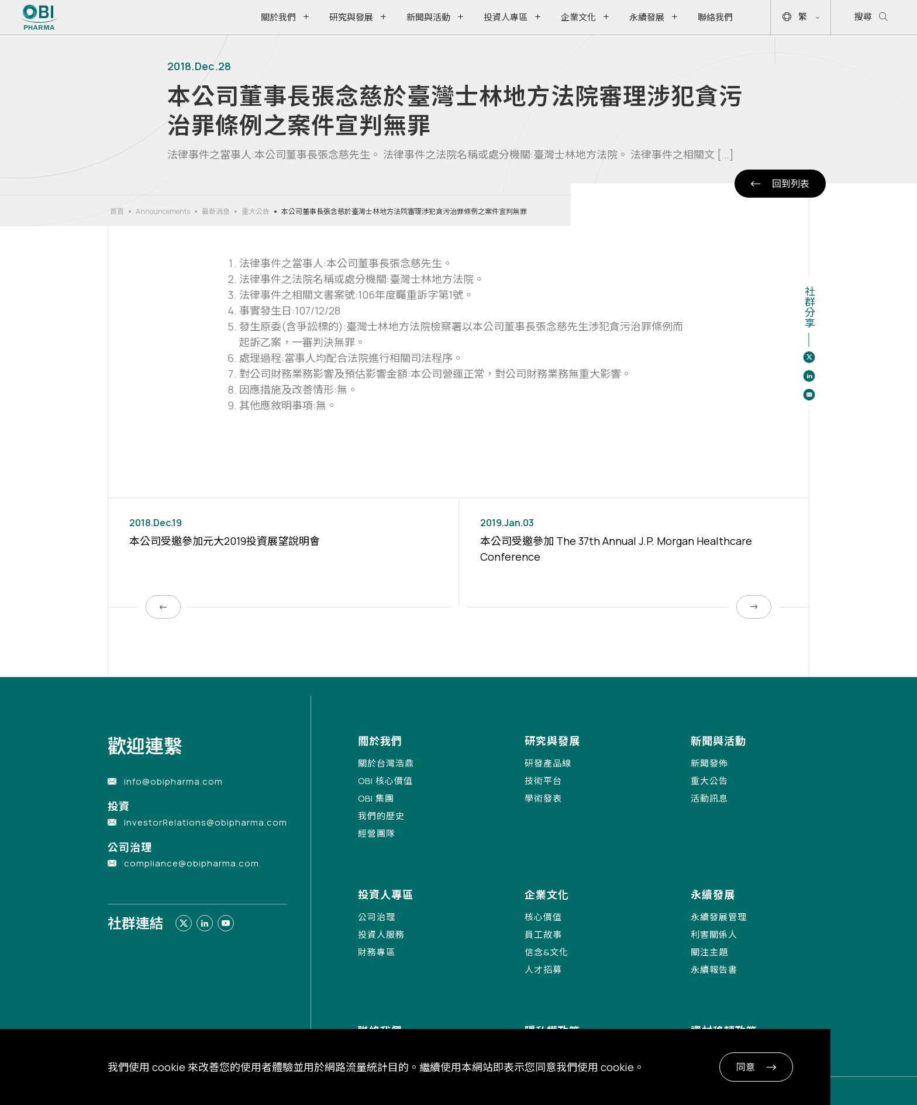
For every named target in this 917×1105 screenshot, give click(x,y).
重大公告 (256, 211)
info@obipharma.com (173, 781)
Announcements (163, 211)
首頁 (117, 211)
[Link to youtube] (226, 923)
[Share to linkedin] (809, 376)
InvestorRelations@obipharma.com (205, 822)
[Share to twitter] (809, 357)
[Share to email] (809, 394)
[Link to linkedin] (204, 923)
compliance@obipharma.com (191, 863)
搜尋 (871, 17)
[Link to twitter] (183, 923)
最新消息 (216, 211)
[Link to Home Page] (39, 17)
